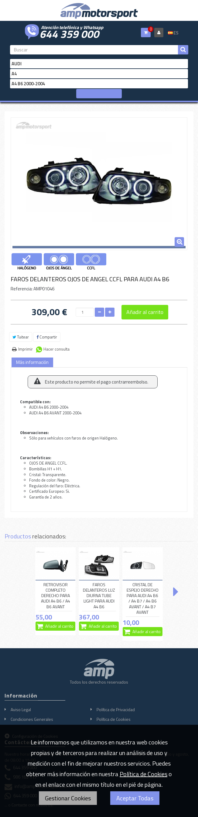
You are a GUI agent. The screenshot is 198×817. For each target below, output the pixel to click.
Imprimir (25, 349)
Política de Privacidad (116, 709)
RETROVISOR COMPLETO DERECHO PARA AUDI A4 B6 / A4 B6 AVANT (55, 595)
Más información (32, 362)
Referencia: (21, 289)
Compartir (46, 337)
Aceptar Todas (134, 798)
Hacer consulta (56, 349)
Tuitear (20, 337)
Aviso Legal (21, 709)
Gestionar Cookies (68, 798)
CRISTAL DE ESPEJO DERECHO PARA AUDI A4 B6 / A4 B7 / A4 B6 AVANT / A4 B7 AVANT (143, 598)
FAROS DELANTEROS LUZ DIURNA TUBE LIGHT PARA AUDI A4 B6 (99, 595)
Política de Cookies (114, 719)
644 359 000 (69, 33)
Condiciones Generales (32, 719)
